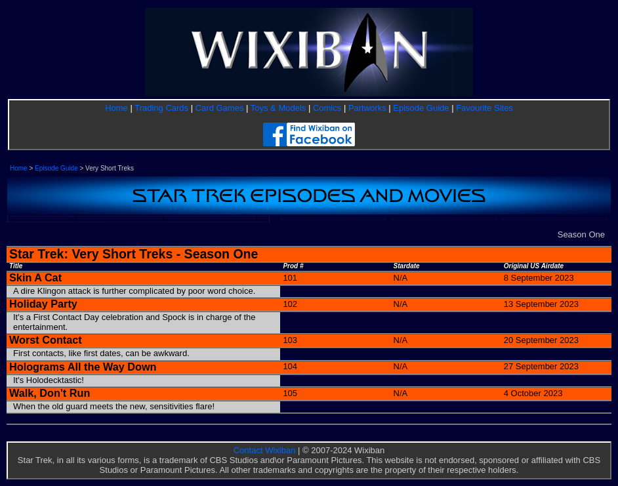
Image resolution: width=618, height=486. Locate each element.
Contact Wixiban (265, 450)
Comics (327, 108)
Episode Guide (421, 108)
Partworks (367, 108)
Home (116, 108)
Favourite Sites (484, 108)
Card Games (220, 108)
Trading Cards (161, 108)
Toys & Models (278, 108)
